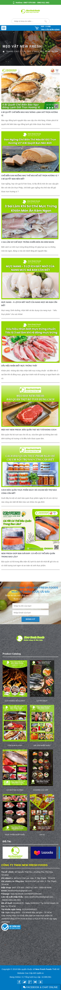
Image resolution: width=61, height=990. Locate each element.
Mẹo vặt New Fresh (46, 51)
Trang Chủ (12, 51)
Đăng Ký (30, 619)
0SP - (46, 26)
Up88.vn (40, 973)
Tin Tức (26, 51)
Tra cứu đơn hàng (50, 30)
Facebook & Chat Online (40, 987)
